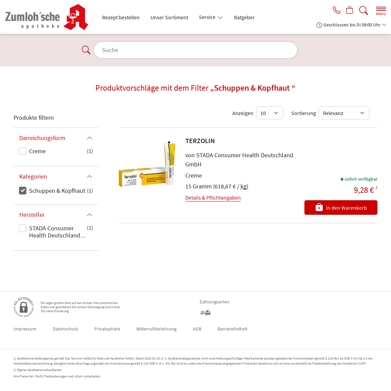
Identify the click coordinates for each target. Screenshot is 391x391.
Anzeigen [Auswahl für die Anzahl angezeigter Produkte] (242, 113)
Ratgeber (244, 17)
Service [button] (207, 17)
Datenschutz (65, 329)
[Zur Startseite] (49, 16)
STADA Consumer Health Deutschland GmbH (54, 232)
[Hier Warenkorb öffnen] (348, 11)
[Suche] (363, 10)
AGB (197, 329)
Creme (37, 151)
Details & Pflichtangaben (213, 197)
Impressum (25, 329)
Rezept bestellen (121, 17)
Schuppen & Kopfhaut (57, 190)
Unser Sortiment (169, 17)
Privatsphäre (107, 329)
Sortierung (303, 113)
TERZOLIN (200, 140)
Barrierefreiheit (232, 329)
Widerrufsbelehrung (156, 329)
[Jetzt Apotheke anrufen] (334, 11)
